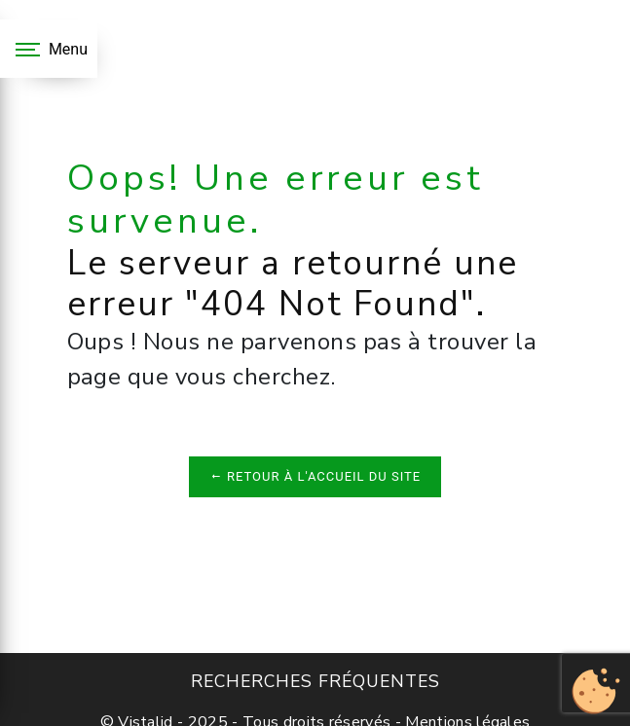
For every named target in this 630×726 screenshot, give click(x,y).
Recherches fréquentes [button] (315, 681)
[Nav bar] (48, 48)
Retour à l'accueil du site (315, 476)
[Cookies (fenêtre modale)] (596, 692)
